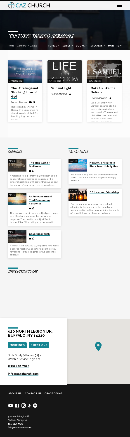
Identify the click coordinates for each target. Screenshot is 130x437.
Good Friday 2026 (39, 234)
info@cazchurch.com (19, 427)
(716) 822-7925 (18, 366)
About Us (14, 393)
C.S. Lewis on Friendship (104, 192)
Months (115, 45)
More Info (17, 345)
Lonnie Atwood (19, 102)
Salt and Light (61, 88)
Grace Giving (53, 393)
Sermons (21, 45)
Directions (39, 345)
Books (82, 45)
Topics (54, 45)
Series (67, 45)
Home (11, 45)
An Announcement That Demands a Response (40, 200)
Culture (33, 45)
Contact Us (33, 393)
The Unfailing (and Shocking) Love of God (24, 92)
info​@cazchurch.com (23, 374)
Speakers (98, 45)
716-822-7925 (15, 423)
